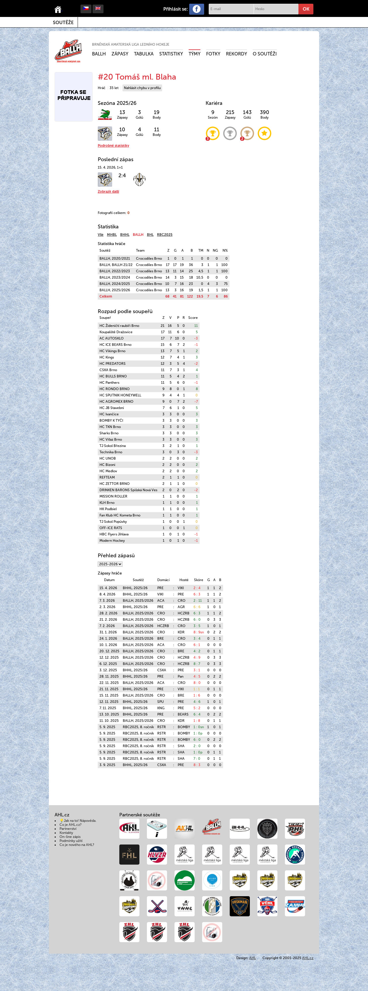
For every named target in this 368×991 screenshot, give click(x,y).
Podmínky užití (71, 841)
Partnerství (68, 829)
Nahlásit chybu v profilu (142, 88)
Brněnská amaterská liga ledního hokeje (130, 45)
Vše (100, 235)
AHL (252, 958)
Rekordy (236, 54)
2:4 (122, 175)
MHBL (112, 235)
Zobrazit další (108, 192)
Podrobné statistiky (113, 146)
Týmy (194, 54)
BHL (150, 235)
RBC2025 (164, 235)
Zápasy (120, 54)
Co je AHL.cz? (71, 825)
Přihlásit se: (175, 9)
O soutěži (265, 54)
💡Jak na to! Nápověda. (78, 821)
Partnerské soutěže (139, 815)
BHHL (124, 235)
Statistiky (171, 54)
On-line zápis (70, 837)
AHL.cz (307, 958)
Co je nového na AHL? (77, 845)
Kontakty (66, 833)
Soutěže (63, 22)
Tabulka (144, 54)
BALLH (99, 54)
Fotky (213, 54)
